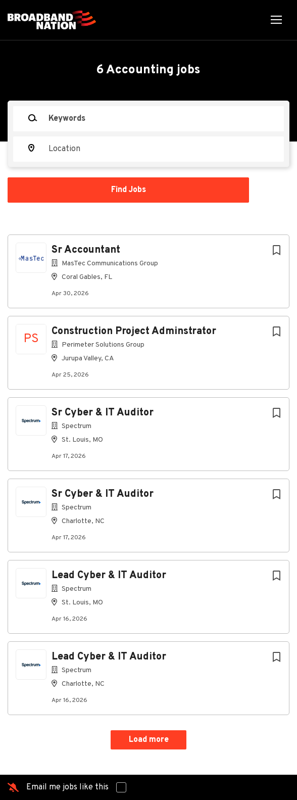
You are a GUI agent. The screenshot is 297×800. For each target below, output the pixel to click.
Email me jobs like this (67, 787)
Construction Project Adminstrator (134, 331)
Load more (149, 740)
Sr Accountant (86, 250)
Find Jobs (128, 190)
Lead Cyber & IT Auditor (109, 576)
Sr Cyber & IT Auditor (103, 413)
